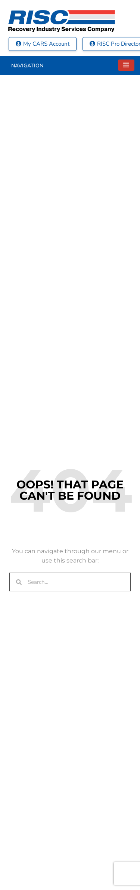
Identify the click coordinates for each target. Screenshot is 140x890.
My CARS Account (42, 44)
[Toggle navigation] (126, 65)
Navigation (27, 65)
